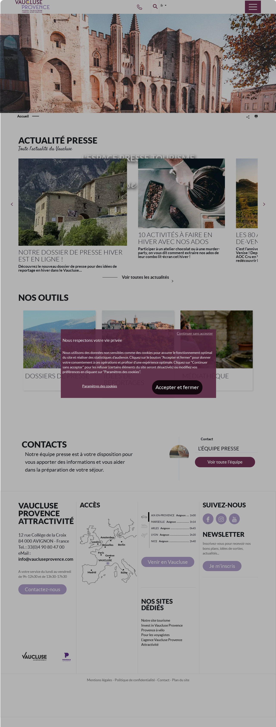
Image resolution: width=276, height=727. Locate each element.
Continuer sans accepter (195, 333)
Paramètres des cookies (99, 386)
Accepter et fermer (177, 387)
